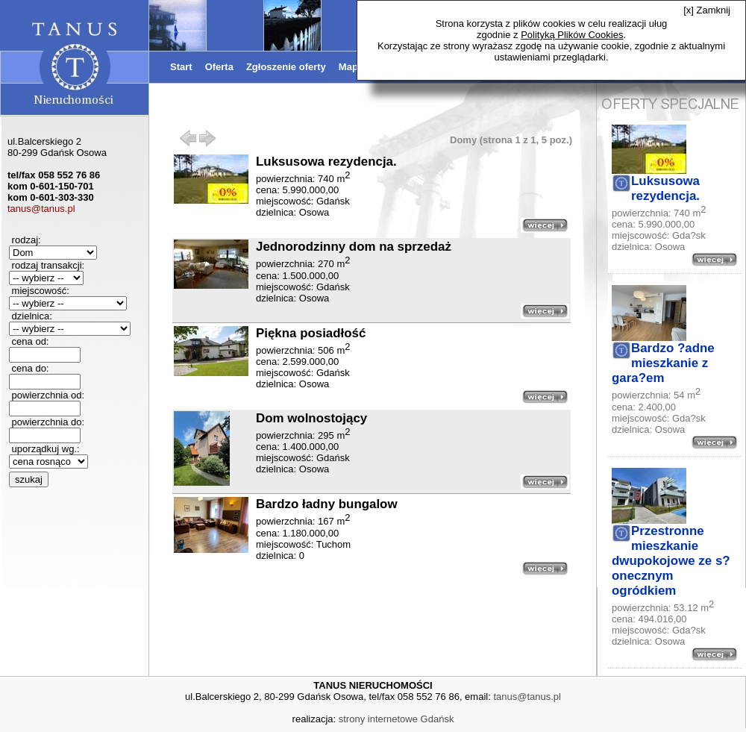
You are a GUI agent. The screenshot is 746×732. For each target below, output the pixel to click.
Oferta (219, 66)
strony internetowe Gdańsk (396, 719)
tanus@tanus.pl (41, 208)
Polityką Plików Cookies (572, 34)
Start (181, 66)
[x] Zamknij (706, 10)
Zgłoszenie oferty (286, 66)
